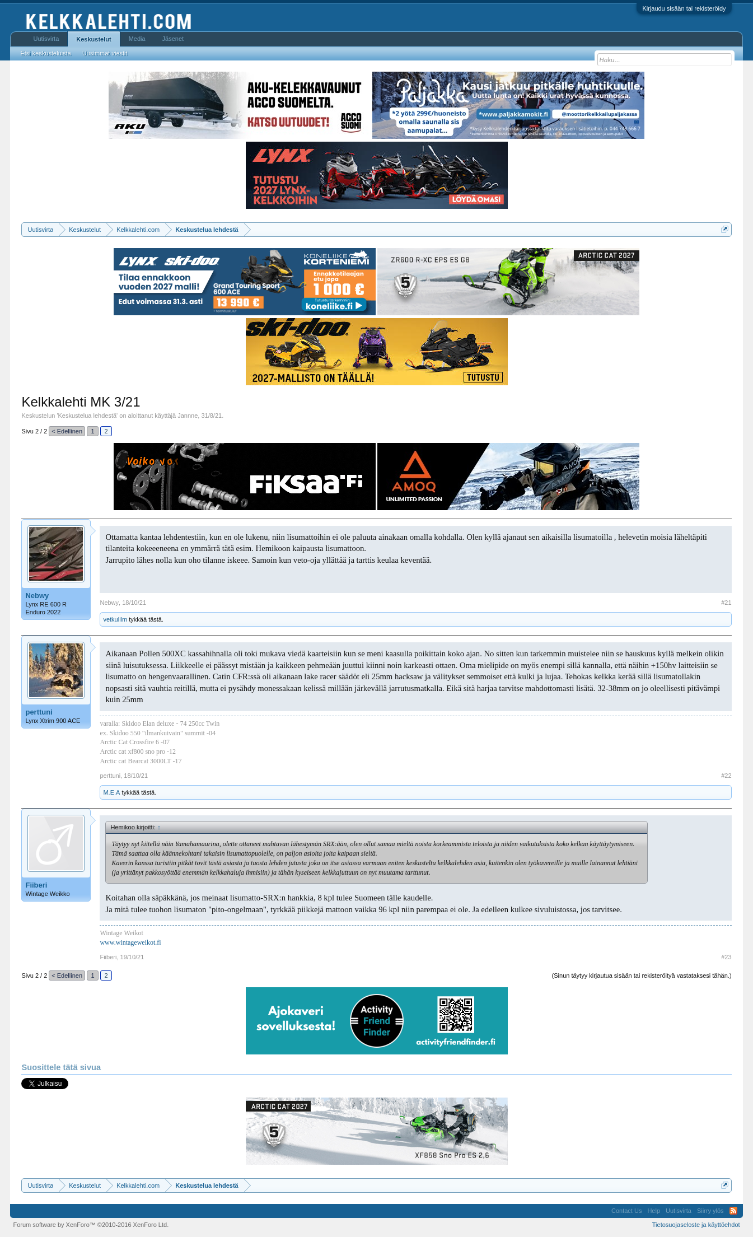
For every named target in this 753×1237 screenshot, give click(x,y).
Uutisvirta (46, 38)
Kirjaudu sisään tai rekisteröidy (684, 8)
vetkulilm (115, 619)
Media (137, 38)
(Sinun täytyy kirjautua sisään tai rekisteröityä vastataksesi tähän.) (642, 975)
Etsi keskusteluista (45, 53)
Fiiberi (36, 885)
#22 (726, 775)
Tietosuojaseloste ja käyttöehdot (696, 1224)
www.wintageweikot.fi (130, 942)
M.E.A (111, 792)
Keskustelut (93, 39)
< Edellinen (67, 431)
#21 (726, 602)
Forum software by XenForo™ (91, 1224)
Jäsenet (173, 38)
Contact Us (626, 1210)
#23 (726, 957)
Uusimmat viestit (105, 53)
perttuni (38, 712)
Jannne (187, 415)
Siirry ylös (710, 1210)
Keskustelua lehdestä (87, 415)
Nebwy (37, 595)
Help (653, 1210)
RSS (733, 1211)
